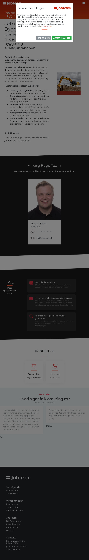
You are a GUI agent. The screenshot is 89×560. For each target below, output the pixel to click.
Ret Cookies (44, 38)
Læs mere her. (45, 26)
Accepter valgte (61, 38)
